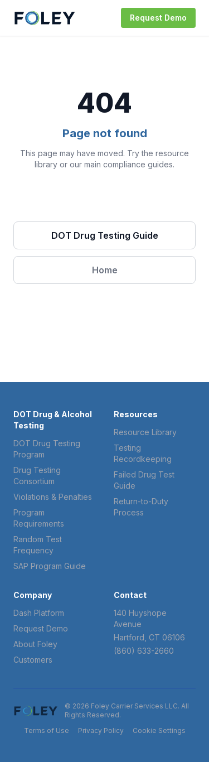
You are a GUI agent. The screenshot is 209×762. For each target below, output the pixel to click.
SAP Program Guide (49, 566)
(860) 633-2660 (144, 650)
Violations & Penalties (52, 496)
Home (105, 270)
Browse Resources (104, 201)
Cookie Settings (159, 730)
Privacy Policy (101, 730)
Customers (32, 659)
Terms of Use (46, 730)
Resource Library (145, 432)
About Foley (35, 644)
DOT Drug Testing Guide (104, 235)
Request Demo (158, 17)
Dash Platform (38, 613)
